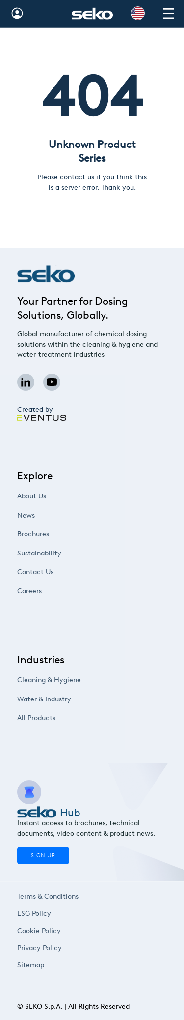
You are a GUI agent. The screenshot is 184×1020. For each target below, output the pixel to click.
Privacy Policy (41, 947)
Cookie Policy (41, 930)
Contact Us (49, 572)
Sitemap (34, 965)
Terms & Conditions (48, 896)
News (42, 515)
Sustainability (52, 553)
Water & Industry (56, 699)
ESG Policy (37, 913)
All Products (50, 718)
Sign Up (43, 855)
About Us (46, 496)
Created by (41, 413)
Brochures (47, 534)
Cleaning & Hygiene (60, 680)
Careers (44, 590)
